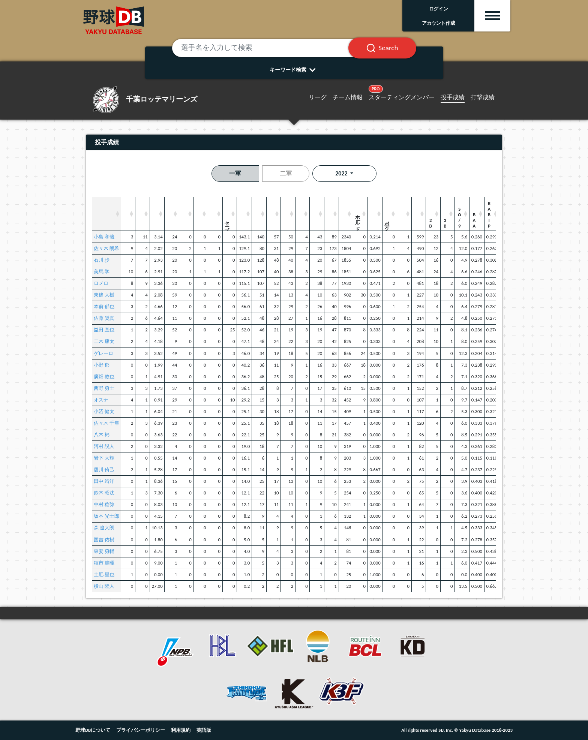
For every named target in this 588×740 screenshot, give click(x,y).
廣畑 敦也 (104, 376)
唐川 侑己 (104, 469)
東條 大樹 (104, 295)
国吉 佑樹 (104, 539)
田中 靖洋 (104, 481)
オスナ (101, 400)
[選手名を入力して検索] (269, 48)
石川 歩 (102, 260)
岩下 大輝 (104, 458)
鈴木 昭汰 (104, 493)
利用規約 (180, 730)
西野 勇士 (104, 388)
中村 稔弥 (104, 504)
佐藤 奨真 (104, 318)
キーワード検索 (294, 69)
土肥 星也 (104, 574)
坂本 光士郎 (106, 516)
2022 (342, 173)
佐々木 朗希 (106, 248)
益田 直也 (104, 330)
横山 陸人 (104, 586)
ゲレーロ (103, 353)
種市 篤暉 (104, 563)
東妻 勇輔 (104, 551)
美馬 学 (102, 271)
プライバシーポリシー (140, 730)
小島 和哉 (104, 237)
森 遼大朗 (104, 527)
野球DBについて (92, 730)
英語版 (203, 730)
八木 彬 (102, 434)
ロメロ (101, 283)
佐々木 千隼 (106, 423)
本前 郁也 (104, 306)
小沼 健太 (104, 411)
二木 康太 (104, 341)
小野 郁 (102, 365)
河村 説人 (104, 446)
